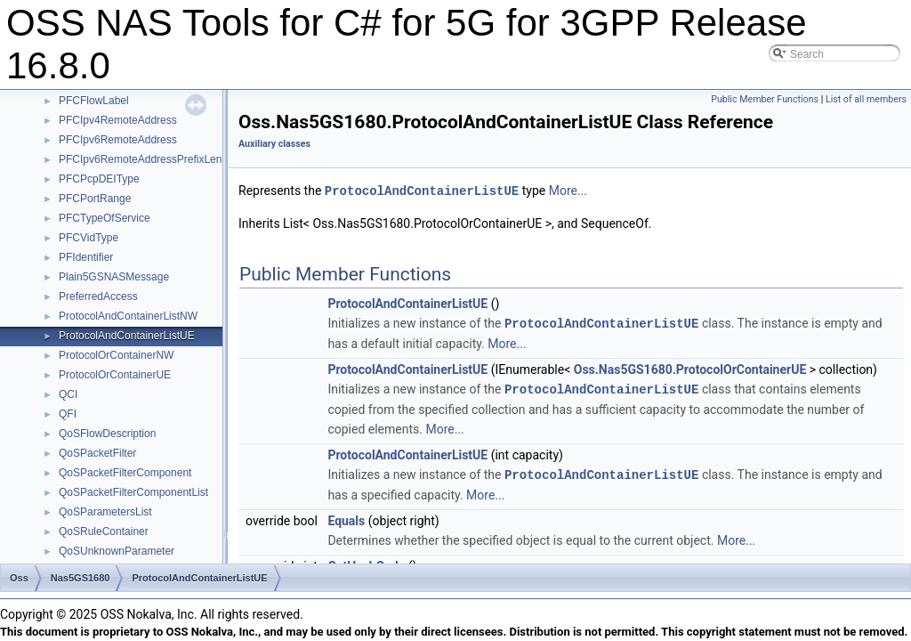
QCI (68, 394)
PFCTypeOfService (104, 218)
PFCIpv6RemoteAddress (118, 140)
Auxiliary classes (274, 144)
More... (568, 190)
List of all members (866, 99)
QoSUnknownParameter (116, 551)
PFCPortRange (95, 198)
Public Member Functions (764, 99)
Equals (346, 517)
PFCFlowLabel (94, 100)
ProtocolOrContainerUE (115, 375)
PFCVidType (88, 237)
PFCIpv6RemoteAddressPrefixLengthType (159, 159)
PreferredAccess (98, 296)
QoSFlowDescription (107, 433)
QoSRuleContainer (104, 531)
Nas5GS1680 (80, 577)
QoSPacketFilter (97, 453)
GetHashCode (366, 563)
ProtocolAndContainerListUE (127, 335)
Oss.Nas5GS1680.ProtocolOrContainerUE (690, 368)
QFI (68, 414)
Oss (19, 577)
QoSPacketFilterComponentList (133, 492)
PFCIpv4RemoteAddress (118, 120)
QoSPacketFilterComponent (125, 473)
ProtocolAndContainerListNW (128, 316)
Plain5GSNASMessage (114, 277)
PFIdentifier (86, 257)
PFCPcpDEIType (99, 179)
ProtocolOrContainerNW (116, 355)
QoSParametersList (105, 512)
